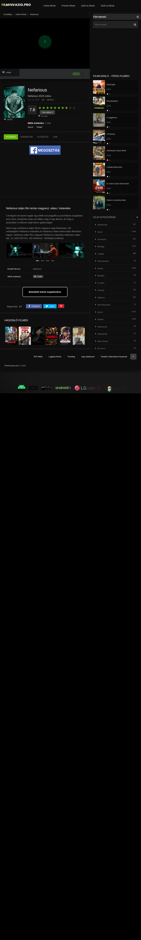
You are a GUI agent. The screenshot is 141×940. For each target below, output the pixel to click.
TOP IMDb (37, 356)
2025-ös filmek (88, 6)
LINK (55, 137)
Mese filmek (102, 341)
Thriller (39, 127)
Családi (100, 254)
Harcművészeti (103, 305)
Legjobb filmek (55, 356)
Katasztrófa (102, 334)
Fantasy (100, 290)
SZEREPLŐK (26, 137)
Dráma (100, 268)
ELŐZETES (42, 137)
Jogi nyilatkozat (87, 356)
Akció (99, 232)
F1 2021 (101, 283)
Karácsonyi (102, 327)
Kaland (100, 319)
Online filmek (50, 6)
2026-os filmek (107, 6)
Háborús (101, 297)
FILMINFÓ (11, 137)
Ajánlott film (102, 225)
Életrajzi (100, 276)
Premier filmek (68, 6)
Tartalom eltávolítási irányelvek (114, 356)
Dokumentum (103, 261)
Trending (71, 356)
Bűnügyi (100, 246)
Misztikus (101, 348)
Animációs (101, 239)
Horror (30, 127)
